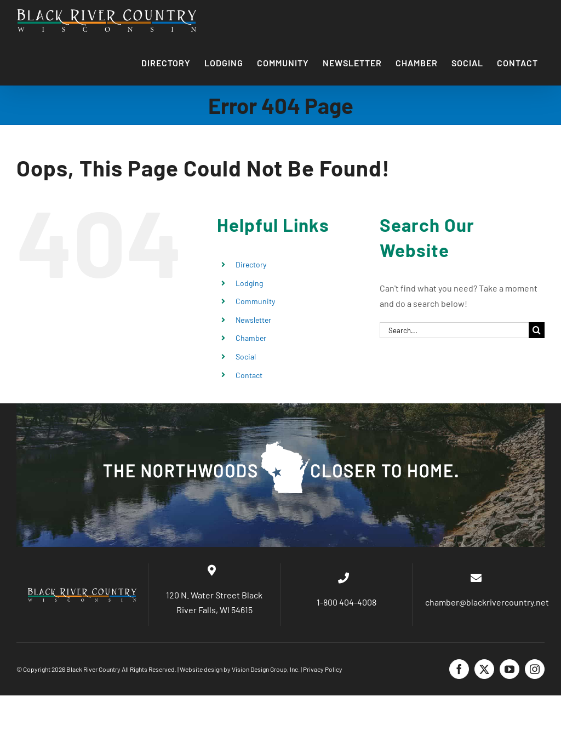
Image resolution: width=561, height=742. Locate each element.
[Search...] (454, 330)
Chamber (251, 338)
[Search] (537, 330)
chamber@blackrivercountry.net (486, 602)
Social (246, 356)
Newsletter (253, 319)
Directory (251, 264)
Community (255, 301)
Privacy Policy (322, 669)
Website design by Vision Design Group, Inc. (240, 669)
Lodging (249, 283)
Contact (249, 375)
